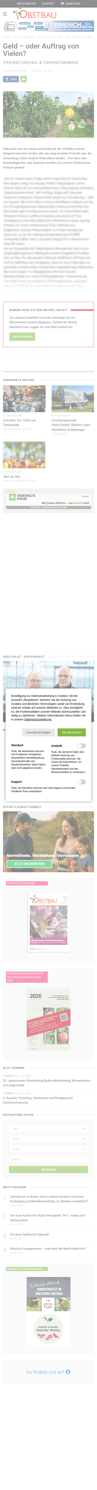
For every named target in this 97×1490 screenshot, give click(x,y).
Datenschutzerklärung (37, 719)
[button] (38, 732)
